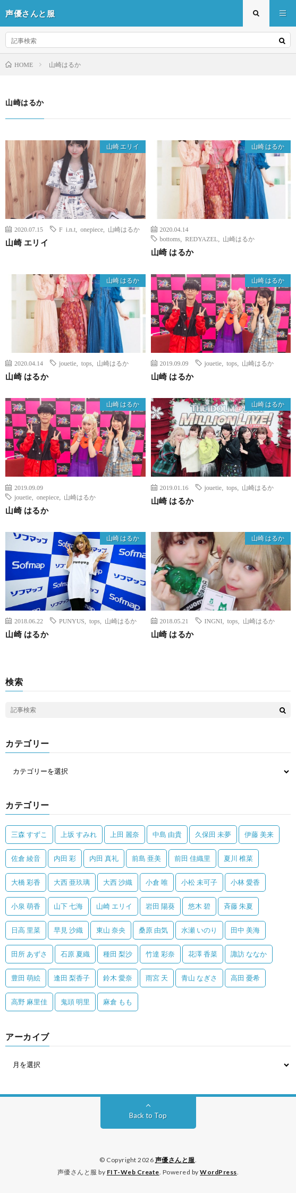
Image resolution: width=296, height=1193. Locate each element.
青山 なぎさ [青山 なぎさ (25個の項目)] (199, 978)
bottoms (170, 238)
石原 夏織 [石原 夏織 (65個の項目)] (75, 954)
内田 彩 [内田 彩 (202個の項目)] (65, 858)
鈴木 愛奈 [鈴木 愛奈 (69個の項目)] (117, 978)
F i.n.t (67, 229)
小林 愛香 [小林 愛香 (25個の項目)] (245, 882)
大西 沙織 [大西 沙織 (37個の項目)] (117, 882)
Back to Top (148, 1115)
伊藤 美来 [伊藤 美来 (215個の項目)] (259, 834)
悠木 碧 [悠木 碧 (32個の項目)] (199, 906)
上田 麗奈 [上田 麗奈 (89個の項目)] (124, 834)
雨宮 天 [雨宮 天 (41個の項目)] (157, 978)
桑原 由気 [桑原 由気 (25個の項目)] (153, 930)
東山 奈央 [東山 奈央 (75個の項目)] (110, 930)
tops (86, 363)
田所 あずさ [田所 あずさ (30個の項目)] (29, 954)
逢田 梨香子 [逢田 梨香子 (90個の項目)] (72, 978)
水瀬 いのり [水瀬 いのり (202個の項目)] (199, 930)
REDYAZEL (201, 238)
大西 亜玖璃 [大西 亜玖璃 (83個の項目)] (72, 882)
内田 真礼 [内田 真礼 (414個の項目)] (104, 858)
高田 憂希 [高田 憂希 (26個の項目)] (245, 978)
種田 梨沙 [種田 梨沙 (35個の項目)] (117, 954)
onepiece (91, 229)
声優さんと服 (175, 1160)
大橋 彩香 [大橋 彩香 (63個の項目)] (25, 882)
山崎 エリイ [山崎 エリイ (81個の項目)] (114, 906)
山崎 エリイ (122, 146)
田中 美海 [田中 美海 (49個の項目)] (245, 930)
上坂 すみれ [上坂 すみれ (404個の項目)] (79, 834)
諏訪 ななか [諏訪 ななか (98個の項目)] (249, 954)
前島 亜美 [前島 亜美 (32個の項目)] (146, 858)
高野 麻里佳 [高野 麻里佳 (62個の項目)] (29, 1001)
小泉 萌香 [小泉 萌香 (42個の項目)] (25, 906)
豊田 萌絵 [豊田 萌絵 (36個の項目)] (25, 978)
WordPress (218, 1172)
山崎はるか (124, 229)
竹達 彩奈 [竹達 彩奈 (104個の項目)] (160, 954)
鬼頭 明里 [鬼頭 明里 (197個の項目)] (75, 1001)
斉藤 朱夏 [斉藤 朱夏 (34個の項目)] (238, 906)
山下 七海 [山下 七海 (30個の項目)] (68, 906)
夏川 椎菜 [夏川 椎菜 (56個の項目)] (238, 858)
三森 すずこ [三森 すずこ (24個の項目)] (29, 834)
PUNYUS (71, 620)
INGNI (214, 620)
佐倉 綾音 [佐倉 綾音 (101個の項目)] (25, 858)
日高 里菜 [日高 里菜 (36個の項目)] (25, 930)
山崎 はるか (267, 146)
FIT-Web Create (133, 1172)
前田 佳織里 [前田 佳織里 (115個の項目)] (192, 858)
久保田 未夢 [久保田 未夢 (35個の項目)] (213, 834)
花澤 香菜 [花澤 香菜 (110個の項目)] (202, 954)
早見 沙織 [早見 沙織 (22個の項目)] (68, 930)
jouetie (68, 363)
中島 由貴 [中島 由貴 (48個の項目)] (167, 834)
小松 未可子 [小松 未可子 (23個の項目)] (199, 882)
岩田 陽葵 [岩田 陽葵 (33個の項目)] (160, 906)
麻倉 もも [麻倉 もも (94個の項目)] (117, 1001)
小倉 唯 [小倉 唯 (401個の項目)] (157, 882)
